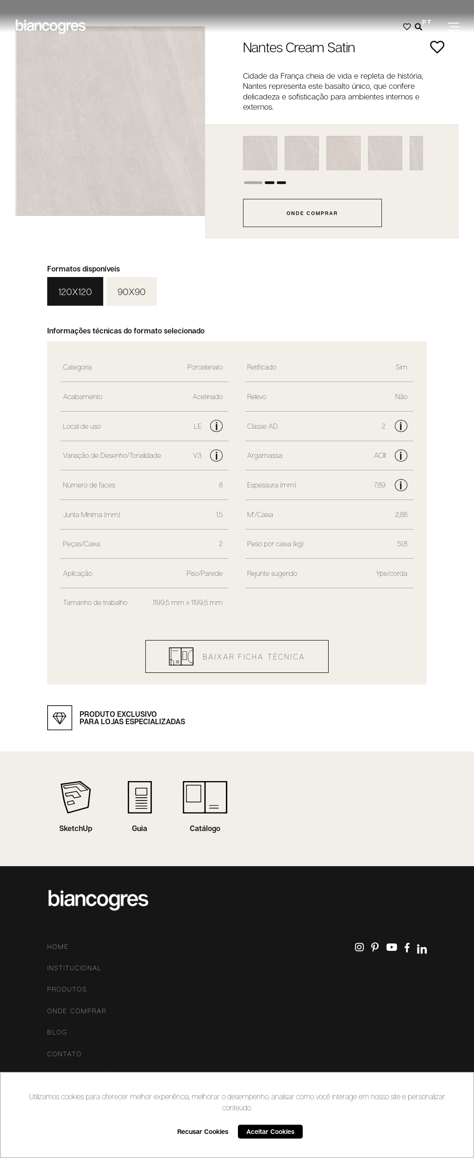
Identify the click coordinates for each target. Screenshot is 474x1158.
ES (427, 35)
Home (58, 946)
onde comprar (312, 213)
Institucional (74, 968)
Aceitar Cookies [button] (270, 1131)
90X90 (132, 291)
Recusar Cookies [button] (202, 1131)
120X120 (75, 291)
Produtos (67, 989)
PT (427, 22)
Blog (57, 1032)
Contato (64, 1054)
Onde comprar (76, 1011)
